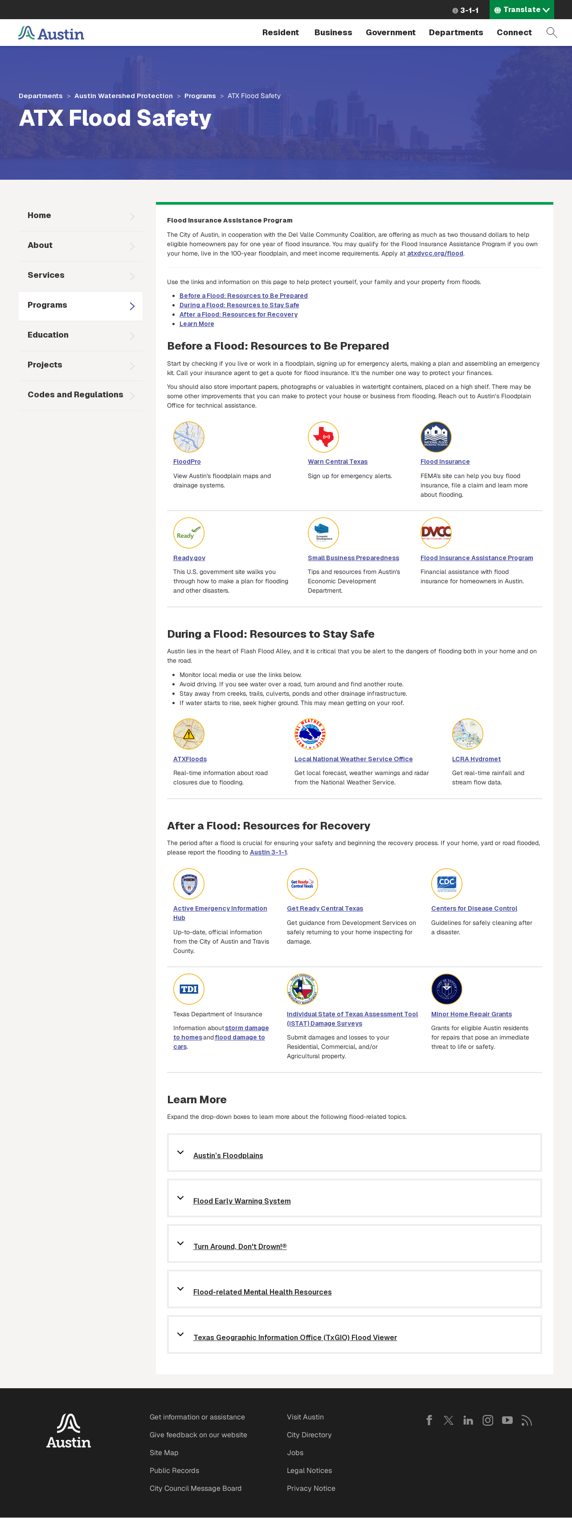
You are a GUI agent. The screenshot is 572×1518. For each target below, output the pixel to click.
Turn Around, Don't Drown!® (240, 1247)
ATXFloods (190, 759)
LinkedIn (468, 1420)
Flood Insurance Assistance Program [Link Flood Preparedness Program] (477, 558)
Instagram (487, 1420)
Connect (514, 32)
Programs (200, 95)
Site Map (164, 1452)
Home (39, 215)
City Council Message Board (196, 1488)
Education (48, 335)
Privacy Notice (311, 1488)
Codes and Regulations (75, 394)
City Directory (309, 1435)
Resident (280, 32)
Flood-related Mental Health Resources (262, 1292)
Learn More (197, 324)
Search (552, 32)
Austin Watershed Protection (123, 95)
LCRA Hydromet (476, 759)
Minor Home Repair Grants (471, 1014)
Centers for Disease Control (474, 908)
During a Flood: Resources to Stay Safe (239, 305)
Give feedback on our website (198, 1435)
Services (46, 275)
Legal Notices (309, 1470)
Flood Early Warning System (242, 1201)
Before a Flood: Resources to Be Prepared (244, 296)
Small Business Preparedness (353, 558)
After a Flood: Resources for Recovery (239, 314)
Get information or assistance (197, 1417)
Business (333, 32)
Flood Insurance (445, 462)
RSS (527, 1420)
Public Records (174, 1470)
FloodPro (187, 462)
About (40, 245)
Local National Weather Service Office (353, 759)
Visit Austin (305, 1417)
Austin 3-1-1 (268, 852)
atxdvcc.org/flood (435, 253)
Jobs (295, 1452)
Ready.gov (189, 558)
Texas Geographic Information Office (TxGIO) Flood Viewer (295, 1338)
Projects (45, 364)
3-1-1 (469, 10)
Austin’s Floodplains (228, 1156)
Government (391, 32)
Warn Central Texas (338, 462)
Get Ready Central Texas (325, 908)
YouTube (507, 1420)
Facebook (429, 1420)
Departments (456, 32)
